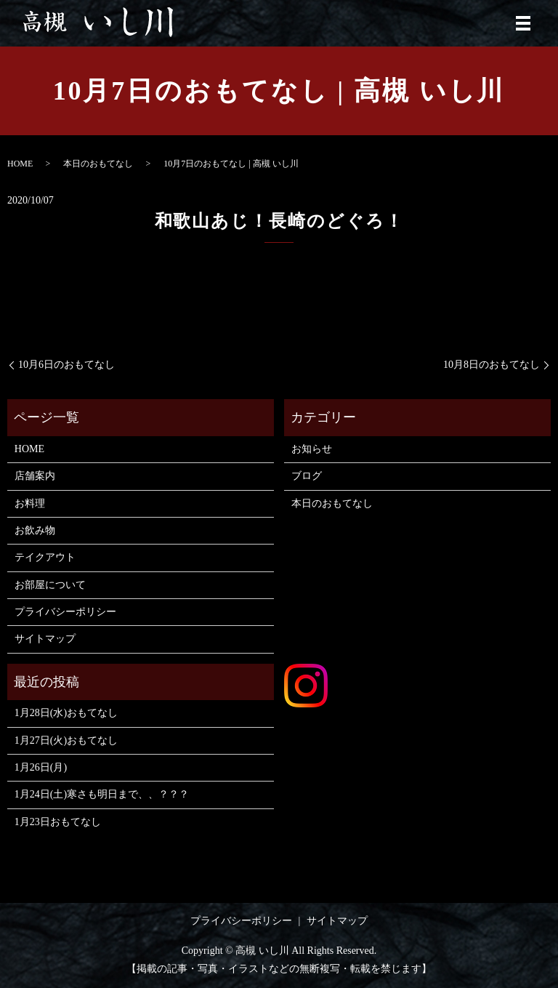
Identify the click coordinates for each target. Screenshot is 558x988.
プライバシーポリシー (65, 611)
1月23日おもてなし (58, 821)
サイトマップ (45, 638)
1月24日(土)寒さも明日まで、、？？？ (102, 794)
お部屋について (50, 584)
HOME (20, 163)
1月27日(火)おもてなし (66, 740)
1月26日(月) (41, 767)
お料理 (30, 503)
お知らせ (311, 448)
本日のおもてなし (98, 163)
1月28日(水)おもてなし (66, 712)
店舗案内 (35, 475)
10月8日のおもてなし (491, 364)
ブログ (306, 475)
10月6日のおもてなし (66, 364)
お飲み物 (35, 530)
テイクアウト (45, 557)
